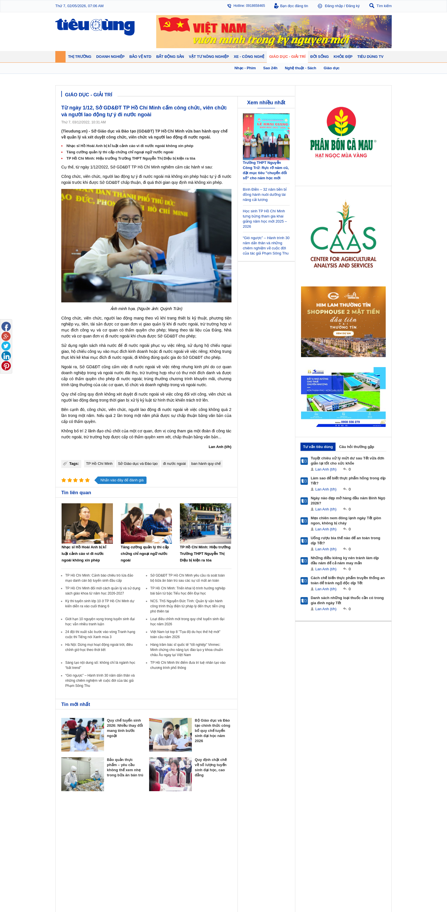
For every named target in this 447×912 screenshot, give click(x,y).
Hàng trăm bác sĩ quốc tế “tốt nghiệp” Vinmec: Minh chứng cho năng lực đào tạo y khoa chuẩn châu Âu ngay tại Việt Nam (186, 650)
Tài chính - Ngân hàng (78, 827)
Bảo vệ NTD (236, 814)
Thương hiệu (153, 833)
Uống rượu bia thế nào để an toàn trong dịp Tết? (345, 540)
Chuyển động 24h (74, 822)
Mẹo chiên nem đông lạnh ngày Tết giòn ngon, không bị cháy (346, 520)
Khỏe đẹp (316, 814)
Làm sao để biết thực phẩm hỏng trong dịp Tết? (348, 480)
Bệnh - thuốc (318, 827)
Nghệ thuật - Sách (75, 868)
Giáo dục (68, 862)
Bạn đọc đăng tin (294, 6)
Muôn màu (275, 833)
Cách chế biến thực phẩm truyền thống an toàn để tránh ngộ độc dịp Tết (348, 580)
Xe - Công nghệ (115, 854)
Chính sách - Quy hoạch (203, 822)
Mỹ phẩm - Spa (319, 833)
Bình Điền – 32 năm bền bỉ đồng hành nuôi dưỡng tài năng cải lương (265, 194)
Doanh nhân (152, 822)
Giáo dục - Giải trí (76, 854)
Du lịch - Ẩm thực (280, 839)
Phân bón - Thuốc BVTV (367, 827)
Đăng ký (353, 6)
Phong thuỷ (193, 839)
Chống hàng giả (238, 833)
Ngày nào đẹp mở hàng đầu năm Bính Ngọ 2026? (348, 500)
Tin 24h (272, 822)
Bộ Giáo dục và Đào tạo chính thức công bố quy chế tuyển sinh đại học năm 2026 (212, 730)
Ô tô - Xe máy (112, 862)
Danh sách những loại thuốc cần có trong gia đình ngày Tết (347, 600)
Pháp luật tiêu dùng (240, 822)
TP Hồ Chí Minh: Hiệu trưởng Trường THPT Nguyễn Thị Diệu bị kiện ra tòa (130, 158)
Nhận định (192, 827)
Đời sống (275, 814)
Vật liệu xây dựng (197, 844)
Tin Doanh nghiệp (156, 839)
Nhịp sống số (112, 868)
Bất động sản (196, 814)
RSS (388, 894)
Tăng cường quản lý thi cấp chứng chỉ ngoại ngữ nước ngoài (119, 152)
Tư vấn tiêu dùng (318, 447)
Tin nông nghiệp (361, 822)
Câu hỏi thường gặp (356, 447)
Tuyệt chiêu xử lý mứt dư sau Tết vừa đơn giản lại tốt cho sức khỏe (347, 460)
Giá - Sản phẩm (73, 833)
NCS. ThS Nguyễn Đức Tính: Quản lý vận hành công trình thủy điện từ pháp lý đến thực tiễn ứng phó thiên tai (187, 606)
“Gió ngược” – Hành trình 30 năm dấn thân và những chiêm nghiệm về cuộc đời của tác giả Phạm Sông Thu (100, 680)
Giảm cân (315, 822)
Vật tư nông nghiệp (366, 814)
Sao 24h (67, 873)
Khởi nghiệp (152, 827)
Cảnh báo (233, 839)
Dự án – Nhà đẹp (197, 833)
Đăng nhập (334, 6)
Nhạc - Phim (70, 879)
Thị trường (70, 814)
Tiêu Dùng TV (114, 814)
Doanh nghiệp (155, 814)
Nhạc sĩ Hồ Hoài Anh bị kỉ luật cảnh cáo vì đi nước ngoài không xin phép (129, 146)
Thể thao (274, 844)
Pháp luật (274, 827)
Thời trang (315, 839)
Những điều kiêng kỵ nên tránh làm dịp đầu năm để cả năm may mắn (345, 560)
